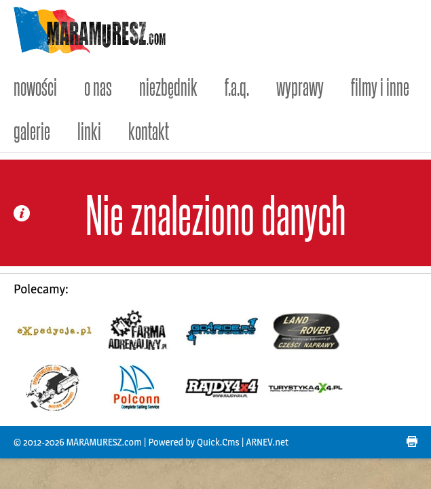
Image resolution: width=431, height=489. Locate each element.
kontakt (148, 130)
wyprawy (300, 86)
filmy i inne (380, 86)
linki (89, 130)
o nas (98, 86)
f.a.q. (237, 86)
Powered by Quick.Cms (193, 442)
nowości (35, 86)
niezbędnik (168, 86)
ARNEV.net (267, 442)
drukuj (412, 441)
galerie (32, 130)
